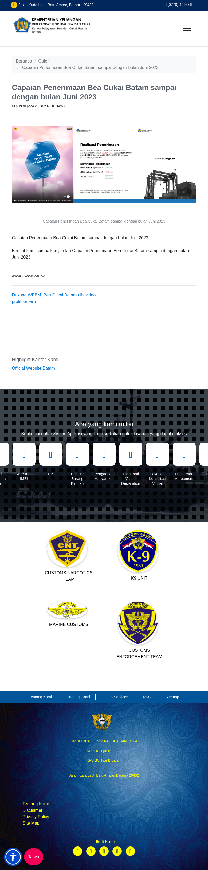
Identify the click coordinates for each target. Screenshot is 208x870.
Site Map (31, 823)
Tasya (33, 857)
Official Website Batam (33, 368)
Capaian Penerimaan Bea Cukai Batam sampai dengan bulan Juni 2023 (90, 67)
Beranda (24, 61)
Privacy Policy (36, 816)
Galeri (44, 61)
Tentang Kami (36, 804)
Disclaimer (33, 810)
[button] (13, 857)
